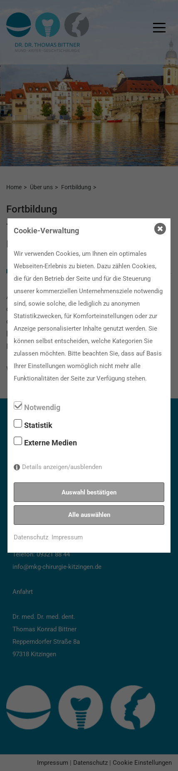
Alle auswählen (89, 515)
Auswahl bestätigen (89, 492)
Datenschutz (31, 537)
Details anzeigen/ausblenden (62, 467)
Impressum (67, 537)
